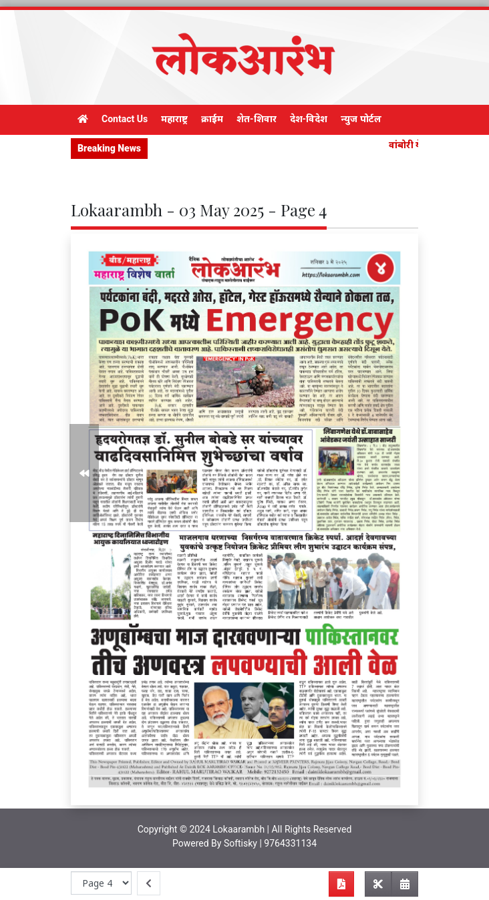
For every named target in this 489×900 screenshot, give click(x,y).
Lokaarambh (238, 829)
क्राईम (212, 119)
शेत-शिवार (256, 119)
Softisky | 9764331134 (270, 843)
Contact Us (125, 119)
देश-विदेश (309, 119)
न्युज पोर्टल (361, 119)
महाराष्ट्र (174, 119)
